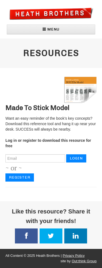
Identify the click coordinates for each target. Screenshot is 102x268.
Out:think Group (84, 261)
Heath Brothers (51, 13)
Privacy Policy (74, 256)
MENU (51, 29)
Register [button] (19, 177)
